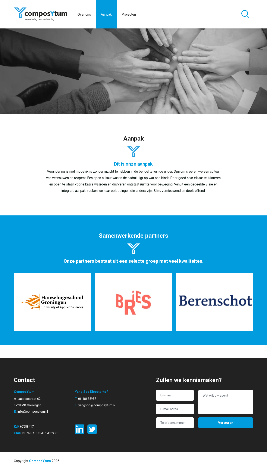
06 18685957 (87, 399)
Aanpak (106, 14)
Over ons (84, 14)
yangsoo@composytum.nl (96, 405)
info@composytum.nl (33, 412)
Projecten (129, 14)
